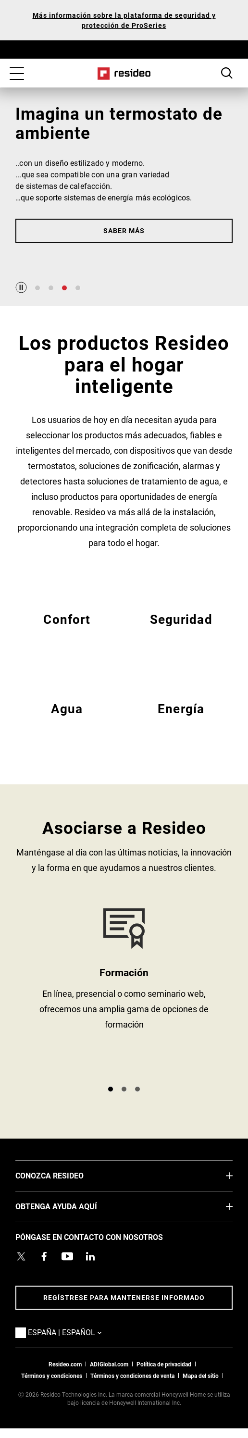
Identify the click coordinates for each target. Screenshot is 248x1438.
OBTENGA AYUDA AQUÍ (70, 1206)
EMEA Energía (181, 720)
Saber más (124, 230)
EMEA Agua (67, 720)
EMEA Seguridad (181, 631)
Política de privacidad (163, 1364)
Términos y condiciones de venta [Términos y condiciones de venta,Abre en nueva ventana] (132, 1375)
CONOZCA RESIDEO (63, 1175)
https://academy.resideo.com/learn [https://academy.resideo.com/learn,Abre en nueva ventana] (124, 992)
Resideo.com (65, 1364)
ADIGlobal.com (109, 1364)
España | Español (79, 1331)
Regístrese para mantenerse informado (124, 1297)
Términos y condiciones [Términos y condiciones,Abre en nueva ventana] (51, 1375)
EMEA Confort (66, 631)
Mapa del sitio (201, 1375)
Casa (124, 73)
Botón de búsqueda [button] (227, 73)
